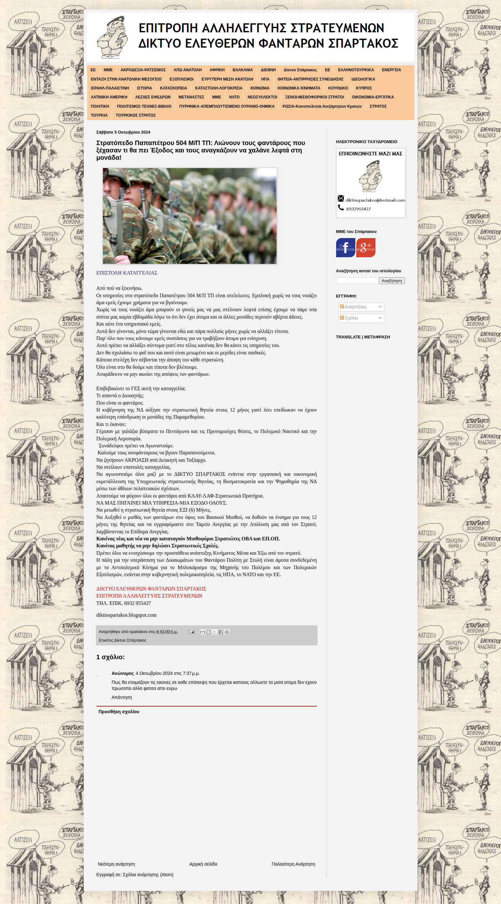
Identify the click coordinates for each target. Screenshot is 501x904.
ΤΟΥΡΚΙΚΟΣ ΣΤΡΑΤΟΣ (136, 115)
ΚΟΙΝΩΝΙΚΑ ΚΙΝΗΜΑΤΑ (299, 88)
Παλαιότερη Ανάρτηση (293, 864)
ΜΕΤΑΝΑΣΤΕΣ (191, 97)
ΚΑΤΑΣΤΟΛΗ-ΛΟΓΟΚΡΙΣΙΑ (219, 88)
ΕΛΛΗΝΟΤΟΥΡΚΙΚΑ (356, 70)
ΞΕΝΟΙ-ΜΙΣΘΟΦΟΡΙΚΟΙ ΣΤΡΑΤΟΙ (314, 97)
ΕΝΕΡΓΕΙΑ (391, 70)
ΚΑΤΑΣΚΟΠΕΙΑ (173, 88)
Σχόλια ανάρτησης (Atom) (148, 874)
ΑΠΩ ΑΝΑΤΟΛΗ (188, 70)
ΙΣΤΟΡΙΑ (144, 88)
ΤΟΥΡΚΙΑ (99, 115)
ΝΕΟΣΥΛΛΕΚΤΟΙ (262, 97)
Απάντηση (122, 697)
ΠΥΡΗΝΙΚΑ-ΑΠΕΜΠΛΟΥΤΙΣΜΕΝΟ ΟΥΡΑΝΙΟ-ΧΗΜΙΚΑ (226, 106)
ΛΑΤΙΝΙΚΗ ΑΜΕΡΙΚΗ (109, 97)
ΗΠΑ (265, 79)
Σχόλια (349, 318)
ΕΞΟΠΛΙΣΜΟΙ (182, 79)
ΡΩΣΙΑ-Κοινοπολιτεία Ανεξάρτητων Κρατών (322, 106)
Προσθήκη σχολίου (119, 711)
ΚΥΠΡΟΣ (364, 88)
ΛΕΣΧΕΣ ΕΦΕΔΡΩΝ (153, 97)
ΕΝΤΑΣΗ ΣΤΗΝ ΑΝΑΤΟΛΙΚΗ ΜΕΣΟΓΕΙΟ (126, 79)
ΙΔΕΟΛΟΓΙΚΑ (363, 79)
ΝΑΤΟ (234, 97)
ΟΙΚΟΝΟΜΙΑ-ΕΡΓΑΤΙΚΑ (373, 97)
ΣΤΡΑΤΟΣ (378, 106)
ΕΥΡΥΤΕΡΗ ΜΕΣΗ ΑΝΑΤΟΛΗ (227, 79)
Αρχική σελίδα (203, 864)
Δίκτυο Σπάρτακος (300, 70)
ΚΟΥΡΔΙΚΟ (338, 88)
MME (108, 70)
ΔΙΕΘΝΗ (268, 70)
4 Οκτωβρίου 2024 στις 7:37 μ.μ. (168, 673)
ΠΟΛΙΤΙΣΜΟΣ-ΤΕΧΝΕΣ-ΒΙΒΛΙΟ (144, 106)
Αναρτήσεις (353, 306)
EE (93, 70)
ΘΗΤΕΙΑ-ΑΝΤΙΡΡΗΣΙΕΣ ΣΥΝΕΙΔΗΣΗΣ (311, 79)
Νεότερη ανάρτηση (116, 864)
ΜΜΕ (216, 97)
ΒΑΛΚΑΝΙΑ (243, 70)
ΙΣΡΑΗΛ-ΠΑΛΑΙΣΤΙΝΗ (110, 88)
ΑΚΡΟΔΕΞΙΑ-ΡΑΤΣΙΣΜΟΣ (143, 70)
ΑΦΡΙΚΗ (217, 70)
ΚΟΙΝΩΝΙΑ (260, 88)
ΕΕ (327, 70)
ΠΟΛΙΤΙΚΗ (100, 106)
